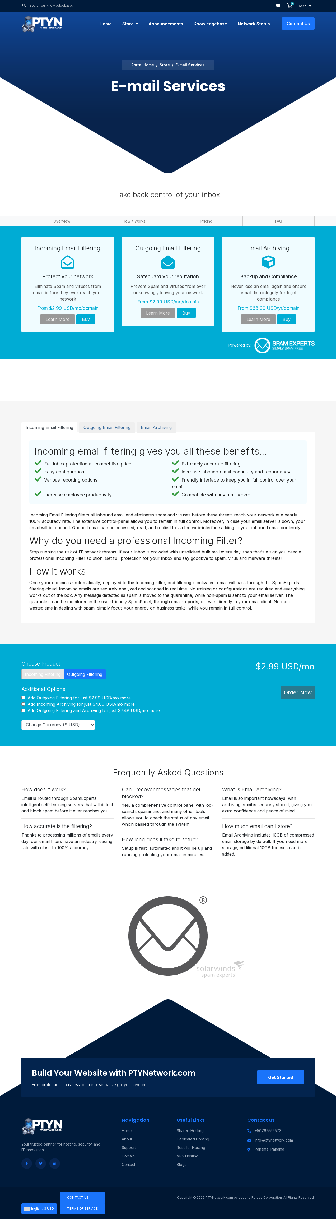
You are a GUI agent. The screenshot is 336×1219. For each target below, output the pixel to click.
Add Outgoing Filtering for (76, 697)
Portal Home (142, 65)
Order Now (298, 692)
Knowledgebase (210, 23)
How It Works (134, 221)
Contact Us (298, 23)
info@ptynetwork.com (274, 1140)
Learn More (57, 319)
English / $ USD (39, 1209)
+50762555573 (268, 1130)
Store (128, 23)
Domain (128, 1156)
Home (106, 23)
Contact (128, 1164)
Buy (86, 319)
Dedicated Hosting (193, 1139)
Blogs (181, 1164)
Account (305, 6)
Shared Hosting (190, 1130)
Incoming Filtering (42, 674)
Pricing (206, 221)
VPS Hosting (187, 1156)
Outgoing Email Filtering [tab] (106, 427)
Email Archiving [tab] (156, 427)
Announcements (165, 23)
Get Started (280, 1077)
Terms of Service (82, 1209)
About (127, 1139)
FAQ (278, 221)
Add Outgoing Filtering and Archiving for (90, 710)
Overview (61, 221)
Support (129, 1147)
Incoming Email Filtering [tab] (49, 427)
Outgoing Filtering (84, 674)
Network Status (254, 23)
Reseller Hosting (191, 1147)
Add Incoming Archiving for (78, 704)
